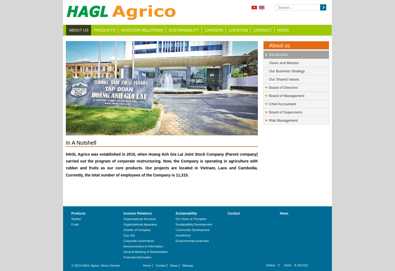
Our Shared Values (284, 79)
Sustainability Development (194, 224)
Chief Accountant (282, 104)
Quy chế (129, 235)
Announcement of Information (143, 246)
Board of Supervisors (285, 112)
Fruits (75, 224)
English (262, 7)
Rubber (76, 219)
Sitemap (187, 265)
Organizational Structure (139, 219)
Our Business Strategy (287, 71)
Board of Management (286, 96)
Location (238, 30)
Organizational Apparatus (140, 224)
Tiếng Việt (254, 7)
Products (104, 30)
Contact (262, 30)
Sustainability (183, 30)
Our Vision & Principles (191, 219)
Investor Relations (142, 30)
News (283, 30)
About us (78, 30)
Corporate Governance (138, 241)
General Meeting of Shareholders (145, 251)
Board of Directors (283, 87)
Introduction (278, 55)
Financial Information (137, 257)
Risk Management (283, 120)
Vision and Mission (284, 63)
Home (147, 265)
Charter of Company (137, 230)
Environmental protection (192, 241)
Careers (214, 30)
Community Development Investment (193, 232)
